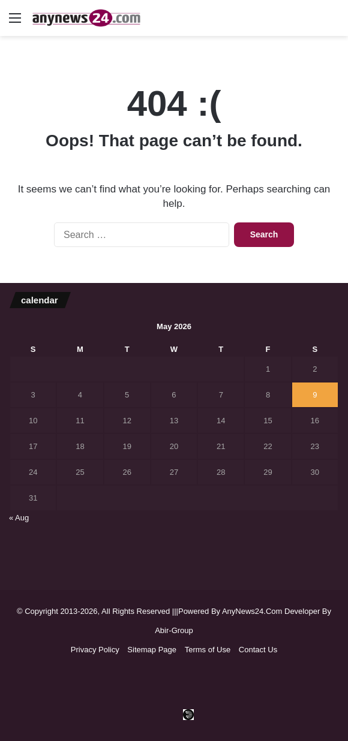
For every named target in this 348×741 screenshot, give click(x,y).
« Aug (19, 517)
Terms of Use (208, 649)
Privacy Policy (95, 649)
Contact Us (258, 649)
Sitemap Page (151, 649)
